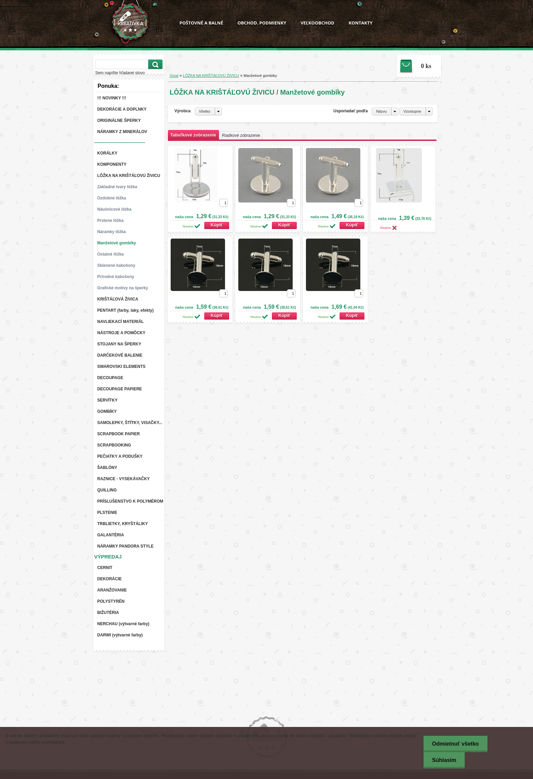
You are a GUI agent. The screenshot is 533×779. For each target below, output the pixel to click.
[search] (154, 64)
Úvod (174, 76)
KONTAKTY (360, 23)
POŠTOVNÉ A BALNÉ (201, 23)
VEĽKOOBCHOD (317, 23)
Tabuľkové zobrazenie (193, 134)
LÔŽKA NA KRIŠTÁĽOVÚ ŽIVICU (211, 76)
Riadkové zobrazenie (241, 135)
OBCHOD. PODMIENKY (261, 23)
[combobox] (385, 111)
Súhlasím (444, 760)
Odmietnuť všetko (455, 744)
